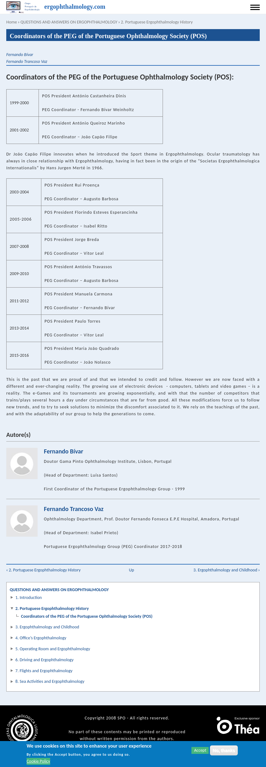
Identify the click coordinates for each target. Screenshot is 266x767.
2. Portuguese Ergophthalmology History (157, 22)
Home (11, 22)
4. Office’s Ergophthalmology (40, 638)
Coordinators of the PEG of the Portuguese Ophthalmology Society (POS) (87, 616)
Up (131, 570)
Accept (200, 750)
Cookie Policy (38, 761)
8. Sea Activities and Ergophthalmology (49, 681)
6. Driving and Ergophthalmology (44, 659)
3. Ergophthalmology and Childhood (226, 570)
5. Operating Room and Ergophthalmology (52, 649)
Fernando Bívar (19, 54)
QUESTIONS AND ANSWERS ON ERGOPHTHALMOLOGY (68, 22)
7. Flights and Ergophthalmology (43, 670)
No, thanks (224, 750)
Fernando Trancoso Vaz (26, 61)
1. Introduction (28, 597)
